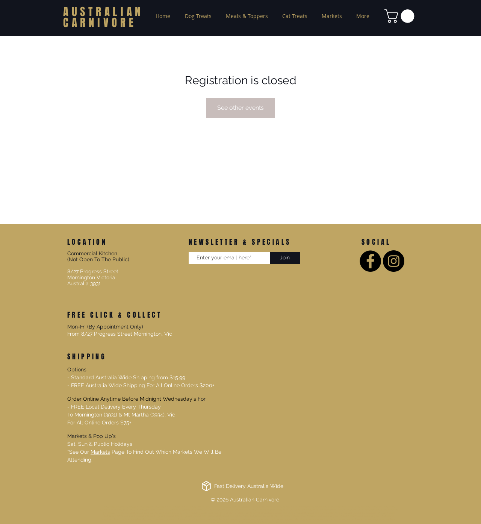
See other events (240, 107)
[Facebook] (370, 261)
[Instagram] (393, 261)
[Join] (285, 258)
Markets (100, 452)
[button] (400, 16)
